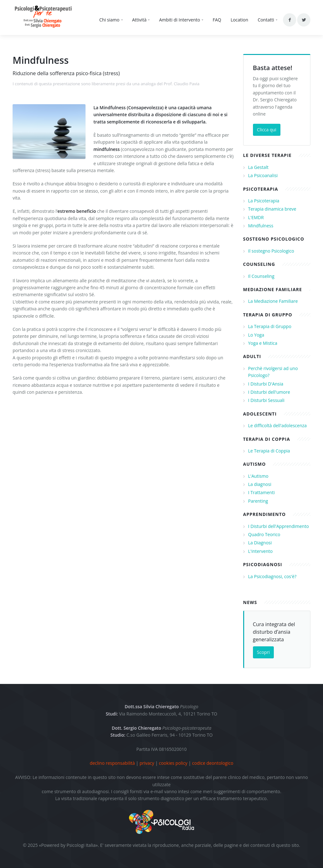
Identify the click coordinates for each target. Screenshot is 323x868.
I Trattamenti (261, 492)
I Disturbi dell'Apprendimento (278, 526)
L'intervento (260, 551)
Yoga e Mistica (263, 343)
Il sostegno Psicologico (271, 251)
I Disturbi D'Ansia (266, 384)
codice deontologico (212, 763)
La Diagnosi (260, 543)
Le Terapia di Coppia (269, 451)
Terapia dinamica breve (272, 209)
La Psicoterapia (263, 201)
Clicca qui (266, 130)
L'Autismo (258, 476)
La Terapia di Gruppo (269, 326)
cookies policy (173, 763)
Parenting (258, 501)
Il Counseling (261, 276)
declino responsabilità (112, 763)
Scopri (263, 652)
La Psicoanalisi (263, 175)
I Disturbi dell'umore (269, 392)
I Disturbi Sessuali (266, 400)
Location (239, 20)
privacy (146, 763)
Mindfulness (260, 226)
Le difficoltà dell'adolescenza (277, 425)
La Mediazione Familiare (273, 301)
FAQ (217, 20)
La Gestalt (258, 167)
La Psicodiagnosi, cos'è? (272, 576)
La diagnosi (259, 484)
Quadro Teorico (264, 534)
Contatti (266, 20)
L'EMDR (256, 217)
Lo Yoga (256, 335)
